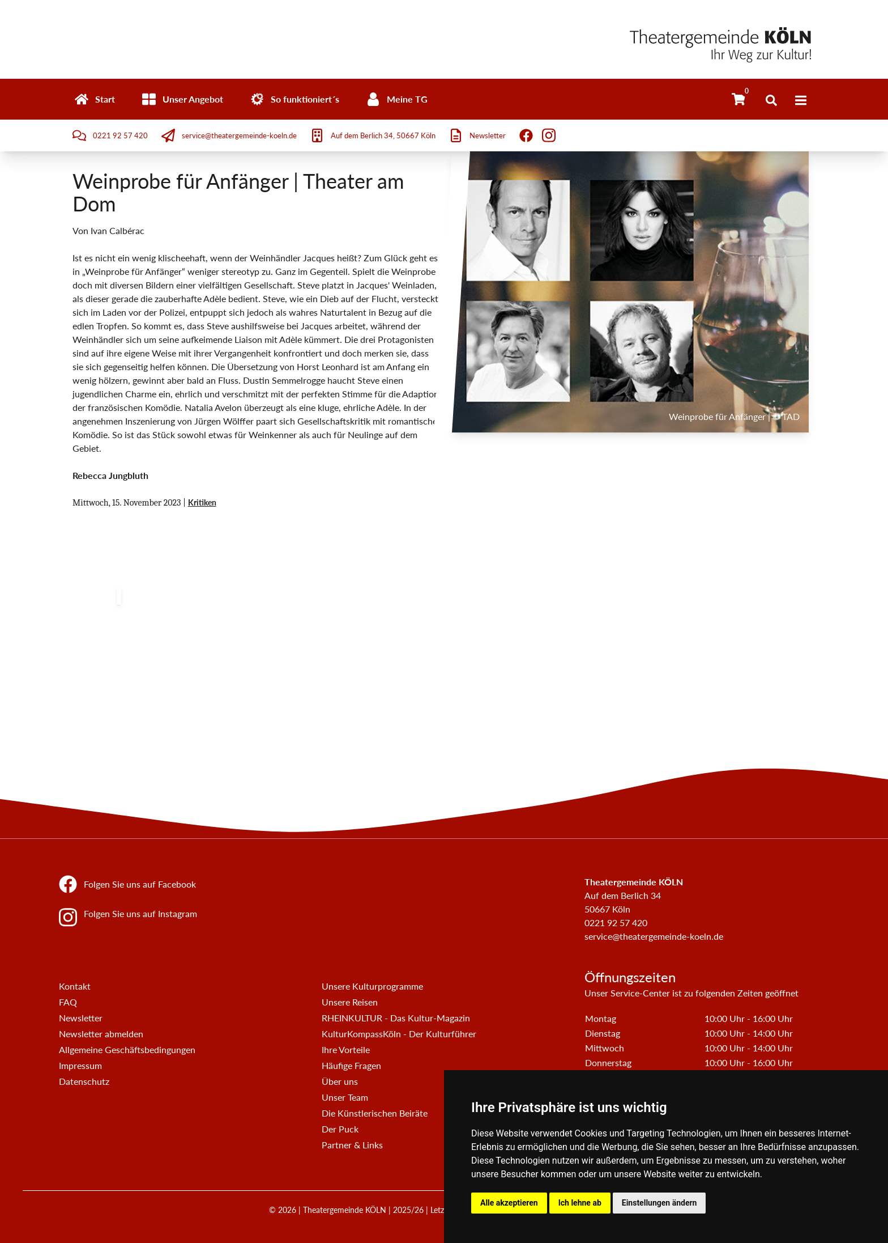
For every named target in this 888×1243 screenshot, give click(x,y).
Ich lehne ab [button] (579, 1202)
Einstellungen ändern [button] (659, 1202)
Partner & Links (352, 1144)
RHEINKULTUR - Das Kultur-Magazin (396, 1017)
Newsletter (81, 1017)
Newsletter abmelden (101, 1033)
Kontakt (75, 986)
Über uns (340, 1081)
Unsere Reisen (350, 1001)
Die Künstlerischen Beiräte (375, 1113)
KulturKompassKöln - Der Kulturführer (399, 1033)
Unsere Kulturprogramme (372, 986)
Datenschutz (84, 1081)
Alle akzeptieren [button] (509, 1202)
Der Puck (340, 1128)
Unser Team (345, 1097)
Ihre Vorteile (346, 1049)
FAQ (68, 1001)
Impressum (80, 1065)
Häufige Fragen (351, 1065)
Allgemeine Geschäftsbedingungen (127, 1049)
